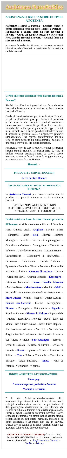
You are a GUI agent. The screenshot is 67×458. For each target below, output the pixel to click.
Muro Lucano (13, 297)
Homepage (34, 379)
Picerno (10, 308)
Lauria (36, 282)
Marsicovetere (33, 287)
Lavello (47, 282)
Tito (19, 355)
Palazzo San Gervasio (18, 303)
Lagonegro (55, 276)
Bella (36, 234)
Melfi (58, 287)
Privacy (39, 443)
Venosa (45, 360)
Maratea (58, 282)
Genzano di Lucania (40, 271)
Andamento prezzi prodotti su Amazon (34, 384)
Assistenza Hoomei (20, 194)
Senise (20, 350)
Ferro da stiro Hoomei (34, 178)
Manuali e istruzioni (34, 389)
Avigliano (38, 229)
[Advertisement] (34, 72)
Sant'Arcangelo (40, 339)
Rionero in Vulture (36, 313)
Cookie (28, 443)
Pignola (56, 308)
